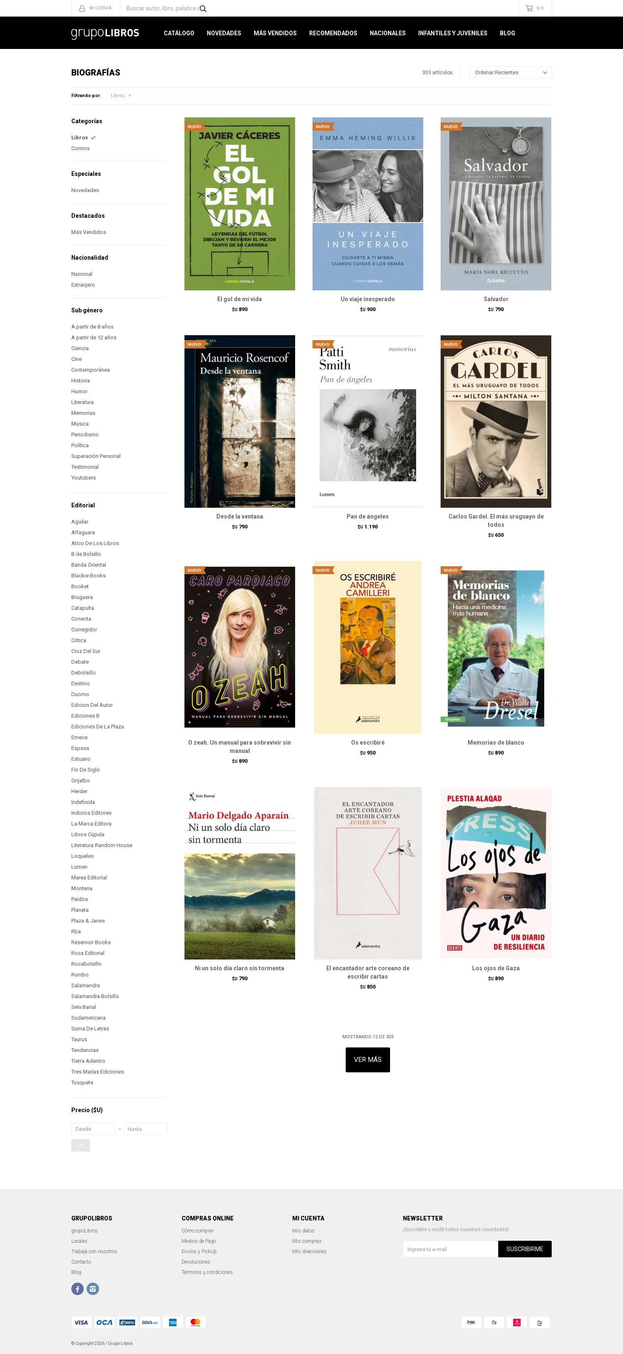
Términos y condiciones (207, 1272)
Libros (118, 95)
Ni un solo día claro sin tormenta (239, 968)
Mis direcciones (309, 1251)
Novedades (224, 33)
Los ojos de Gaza (496, 968)
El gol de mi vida (239, 299)
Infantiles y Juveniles (452, 33)
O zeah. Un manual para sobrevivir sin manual (239, 746)
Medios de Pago (199, 1241)
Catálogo (179, 33)
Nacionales (388, 33)
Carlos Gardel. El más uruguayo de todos (496, 520)
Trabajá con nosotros (94, 1251)
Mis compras (307, 1241)
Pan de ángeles (368, 516)
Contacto (81, 1262)
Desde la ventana (239, 516)
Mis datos (303, 1231)
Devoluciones (196, 1262)
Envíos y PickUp (199, 1251)
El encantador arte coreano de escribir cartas (368, 972)
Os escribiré (368, 742)
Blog (507, 33)
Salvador (496, 299)
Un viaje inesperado (368, 299)
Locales (79, 1241)
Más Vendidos (275, 33)
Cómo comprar (198, 1231)
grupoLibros (84, 1231)
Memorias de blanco (496, 742)
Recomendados (333, 33)
